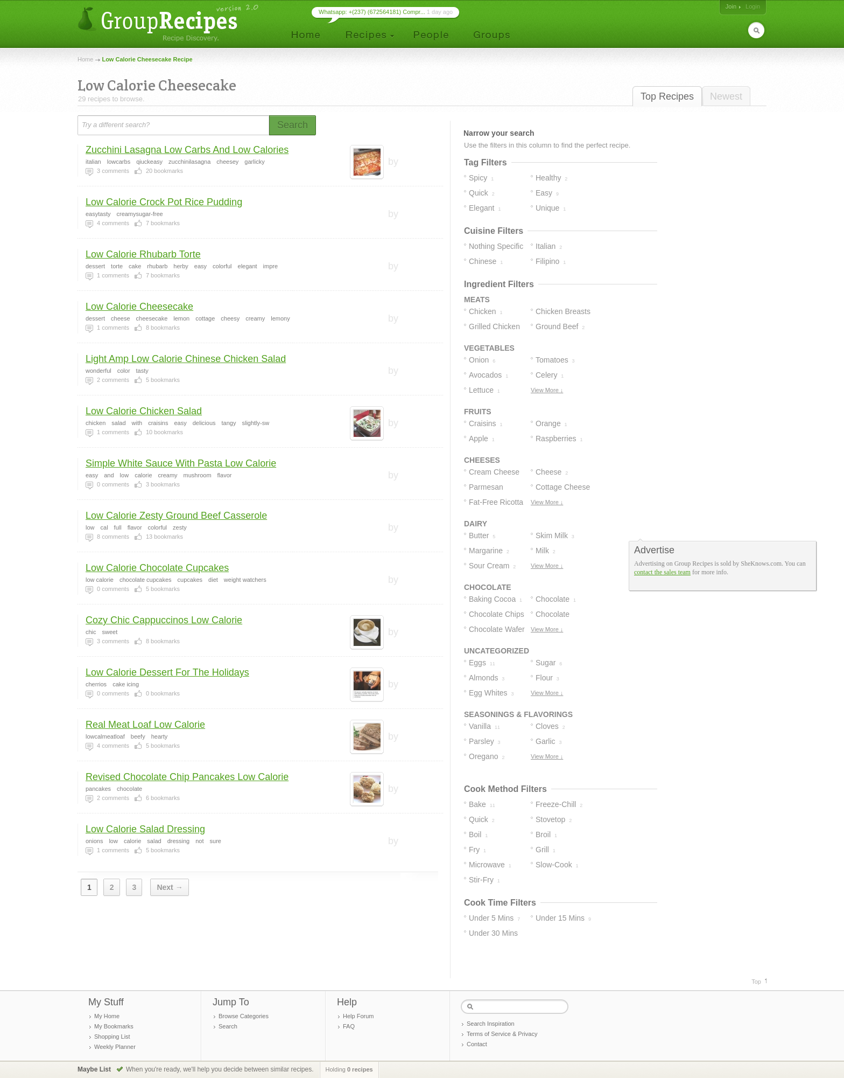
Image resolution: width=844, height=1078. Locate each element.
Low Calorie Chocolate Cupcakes (157, 567)
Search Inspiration (491, 1023)
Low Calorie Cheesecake (139, 306)
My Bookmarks (113, 1026)
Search (228, 1026)
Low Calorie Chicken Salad (144, 411)
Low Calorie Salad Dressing (145, 829)
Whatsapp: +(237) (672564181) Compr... (372, 12)
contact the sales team (662, 572)
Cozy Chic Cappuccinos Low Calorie (164, 620)
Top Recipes (667, 96)
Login (752, 6)
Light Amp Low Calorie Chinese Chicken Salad (186, 358)
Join (731, 6)
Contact (477, 1044)
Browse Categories (244, 1016)
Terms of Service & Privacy (502, 1034)
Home (85, 59)
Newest (726, 96)
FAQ (349, 1026)
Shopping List (112, 1036)
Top (756, 981)
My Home (106, 1016)
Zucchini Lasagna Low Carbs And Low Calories (187, 149)
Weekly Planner (115, 1047)
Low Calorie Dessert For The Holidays (167, 672)
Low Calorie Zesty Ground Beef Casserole (176, 515)
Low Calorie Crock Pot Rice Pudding (164, 202)
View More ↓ (547, 390)
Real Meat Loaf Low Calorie (145, 724)
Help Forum (358, 1016)
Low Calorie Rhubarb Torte (143, 254)
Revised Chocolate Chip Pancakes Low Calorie (187, 776)
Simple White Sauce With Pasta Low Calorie (181, 463)
